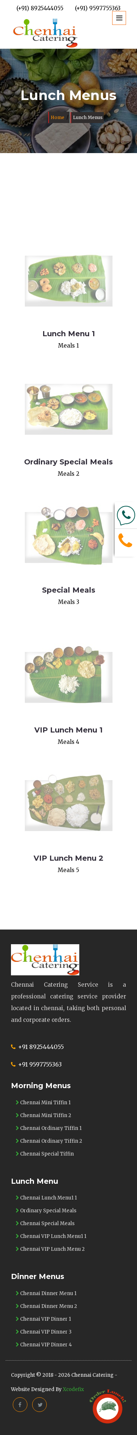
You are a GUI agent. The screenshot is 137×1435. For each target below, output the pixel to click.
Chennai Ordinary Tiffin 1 (48, 1128)
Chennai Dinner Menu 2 (46, 1306)
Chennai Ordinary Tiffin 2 (49, 1141)
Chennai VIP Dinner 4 (44, 1345)
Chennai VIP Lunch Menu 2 (50, 1249)
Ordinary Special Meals (68, 461)
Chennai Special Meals (45, 1223)
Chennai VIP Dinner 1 (43, 1319)
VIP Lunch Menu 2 (68, 858)
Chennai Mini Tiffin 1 (43, 1103)
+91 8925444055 (41, 1046)
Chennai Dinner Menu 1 (46, 1293)
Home (57, 117)
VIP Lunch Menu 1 (68, 730)
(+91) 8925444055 (40, 8)
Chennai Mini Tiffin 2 (43, 1115)
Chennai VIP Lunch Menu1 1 (51, 1236)
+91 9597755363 (40, 1064)
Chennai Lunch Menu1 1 (46, 1198)
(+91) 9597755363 (98, 8)
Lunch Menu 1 (68, 333)
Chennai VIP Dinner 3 (44, 1332)
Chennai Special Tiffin (45, 1154)
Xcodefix (73, 1389)
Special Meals (68, 590)
